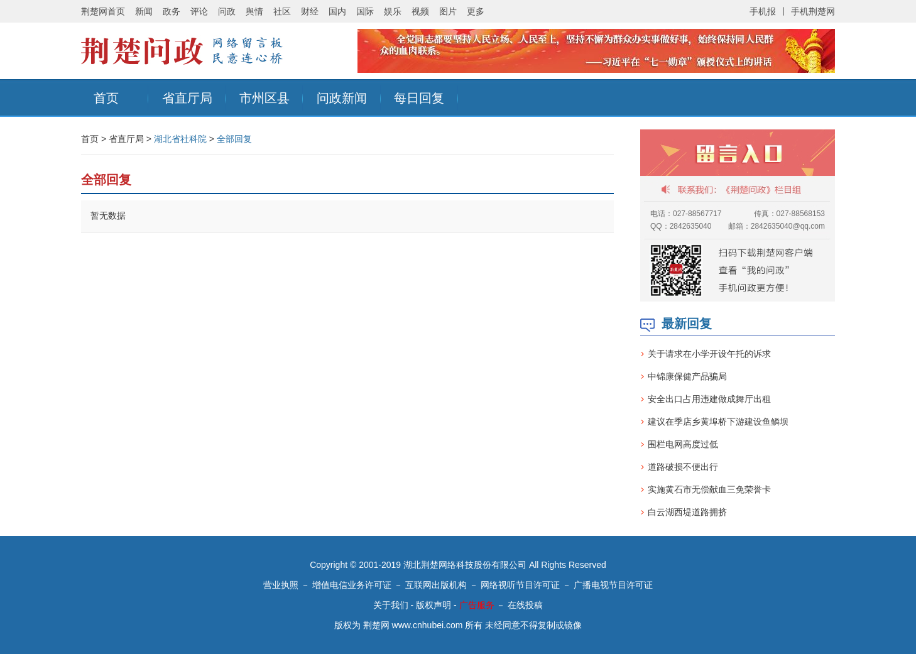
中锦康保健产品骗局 (687, 376)
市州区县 (264, 98)
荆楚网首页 (103, 11)
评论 (199, 11)
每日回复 (419, 98)
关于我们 (390, 605)
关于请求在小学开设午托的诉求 (709, 354)
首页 (106, 98)
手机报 (763, 11)
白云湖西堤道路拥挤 (687, 512)
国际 (365, 11)
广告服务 (476, 605)
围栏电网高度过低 (683, 444)
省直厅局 (187, 98)
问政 (227, 11)
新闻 (144, 11)
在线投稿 (525, 605)
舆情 (254, 11)
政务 (171, 11)
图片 (448, 11)
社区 (282, 11)
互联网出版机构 (436, 585)
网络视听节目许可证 (520, 585)
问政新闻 (342, 98)
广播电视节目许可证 (613, 585)
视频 (420, 11)
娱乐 (392, 11)
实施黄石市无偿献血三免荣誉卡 (709, 489)
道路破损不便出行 (683, 467)
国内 (337, 11)
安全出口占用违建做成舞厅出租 (709, 399)
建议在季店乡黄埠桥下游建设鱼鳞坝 (718, 422)
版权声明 (433, 605)
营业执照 (280, 585)
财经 (310, 11)
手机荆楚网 (813, 11)
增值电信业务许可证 (351, 585)
